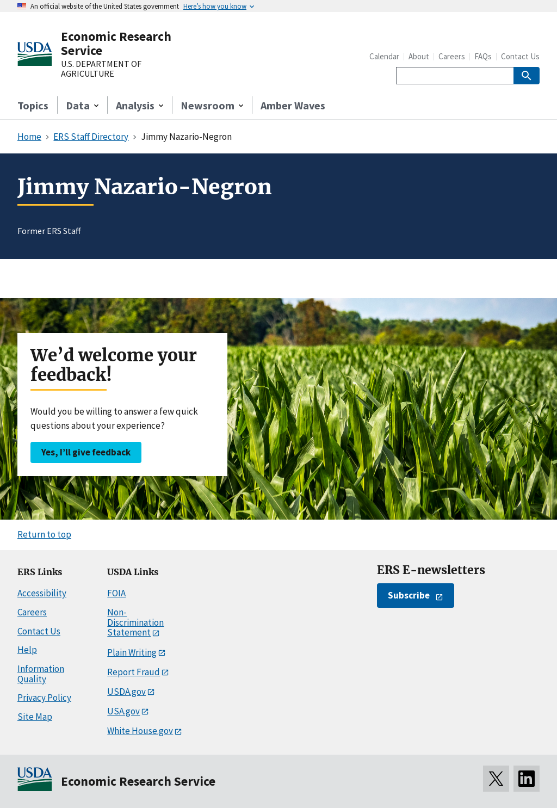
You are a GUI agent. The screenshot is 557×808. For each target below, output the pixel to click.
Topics (32, 105)
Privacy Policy (44, 698)
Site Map (34, 717)
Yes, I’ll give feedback (86, 452)
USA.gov (123, 711)
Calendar (384, 56)
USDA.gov (126, 692)
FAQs (483, 56)
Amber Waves (293, 105)
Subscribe (409, 595)
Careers (451, 56)
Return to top (44, 534)
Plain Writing (132, 652)
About (419, 56)
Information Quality (40, 674)
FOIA (116, 593)
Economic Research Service (116, 43)
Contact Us (520, 56)
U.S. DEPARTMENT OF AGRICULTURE (101, 68)
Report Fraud (133, 672)
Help (27, 650)
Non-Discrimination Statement (135, 622)
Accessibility (41, 593)
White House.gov (140, 731)
